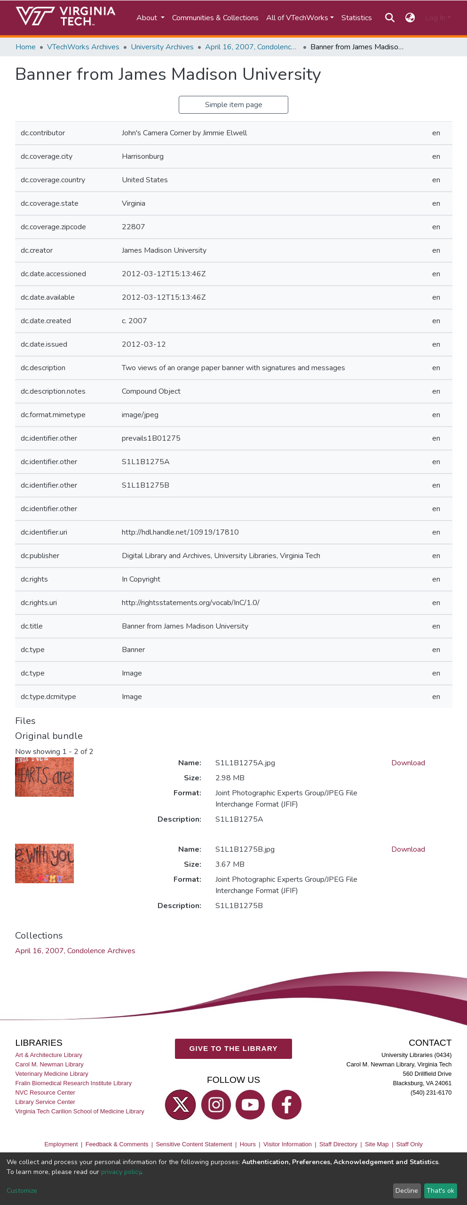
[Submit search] (390, 17)
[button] (410, 17)
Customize (22, 1190)
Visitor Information (287, 1144)
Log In (435, 18)
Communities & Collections (215, 18)
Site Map (377, 1144)
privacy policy (121, 1171)
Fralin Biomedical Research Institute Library (74, 1083)
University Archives (162, 47)
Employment (61, 1144)
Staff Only (409, 1144)
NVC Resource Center (45, 1092)
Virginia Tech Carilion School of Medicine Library (80, 1111)
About (147, 18)
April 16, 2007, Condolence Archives (252, 47)
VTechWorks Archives (83, 47)
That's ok (440, 1190)
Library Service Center (45, 1102)
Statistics (356, 18)
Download (408, 763)
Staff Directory (338, 1144)
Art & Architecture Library (49, 1054)
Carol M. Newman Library (50, 1064)
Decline (407, 1190)
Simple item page (233, 105)
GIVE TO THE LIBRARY (234, 1049)
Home (26, 47)
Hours (248, 1144)
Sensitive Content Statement (194, 1144)
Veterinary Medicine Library (52, 1073)
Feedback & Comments (117, 1144)
